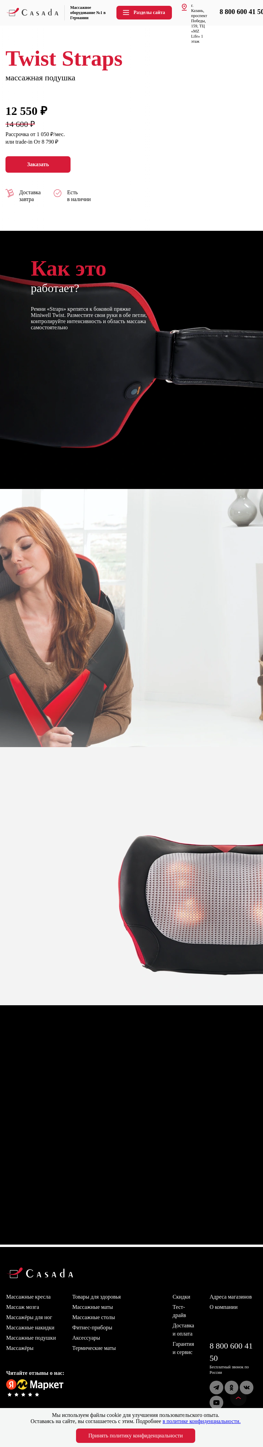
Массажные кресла (28, 1297)
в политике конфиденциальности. (202, 1421)
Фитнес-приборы (92, 1327)
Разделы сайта (143, 12)
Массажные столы (93, 1317)
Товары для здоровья (96, 1297)
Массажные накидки (30, 1327)
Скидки (181, 1297)
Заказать (38, 164)
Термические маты (94, 1348)
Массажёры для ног (29, 1317)
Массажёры (20, 1348)
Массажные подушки (31, 1338)
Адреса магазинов (231, 1297)
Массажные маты (92, 1307)
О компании (224, 1307)
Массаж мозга (22, 1307)
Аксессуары (86, 1338)
